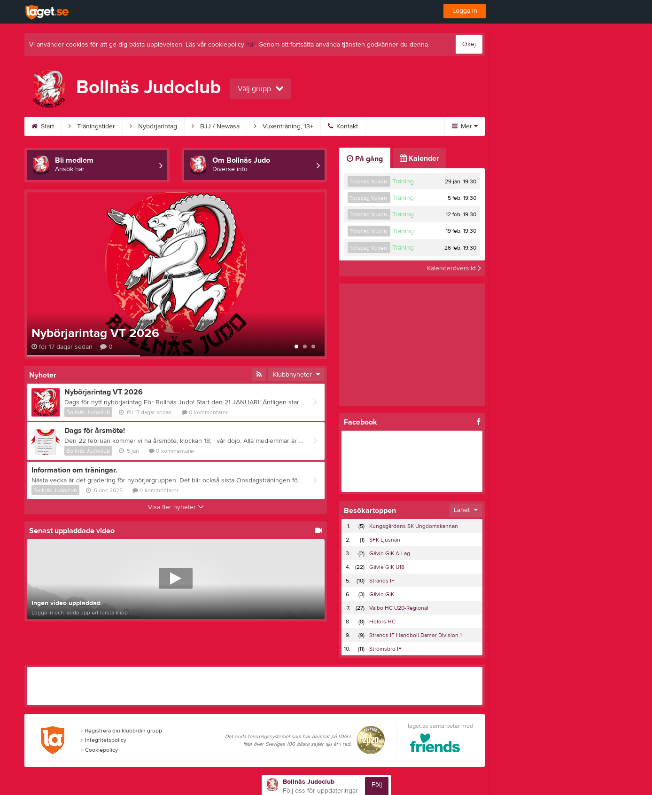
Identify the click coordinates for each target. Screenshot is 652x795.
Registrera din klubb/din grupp (121, 730)
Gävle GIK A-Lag (389, 553)
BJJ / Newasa (216, 126)
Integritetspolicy (103, 740)
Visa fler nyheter (176, 507)
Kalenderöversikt (454, 268)
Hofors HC (382, 621)
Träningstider (92, 126)
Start (42, 126)
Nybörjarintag (153, 126)
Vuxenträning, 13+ (283, 126)
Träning (403, 181)
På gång (365, 159)
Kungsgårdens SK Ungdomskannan (413, 526)
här (250, 44)
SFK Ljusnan (384, 539)
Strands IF (382, 580)
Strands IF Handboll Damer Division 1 (415, 635)
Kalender (419, 158)
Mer (465, 126)
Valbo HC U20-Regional (398, 608)
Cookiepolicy (99, 750)
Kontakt (343, 126)
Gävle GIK (381, 594)
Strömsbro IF (385, 649)
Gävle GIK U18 (386, 567)
